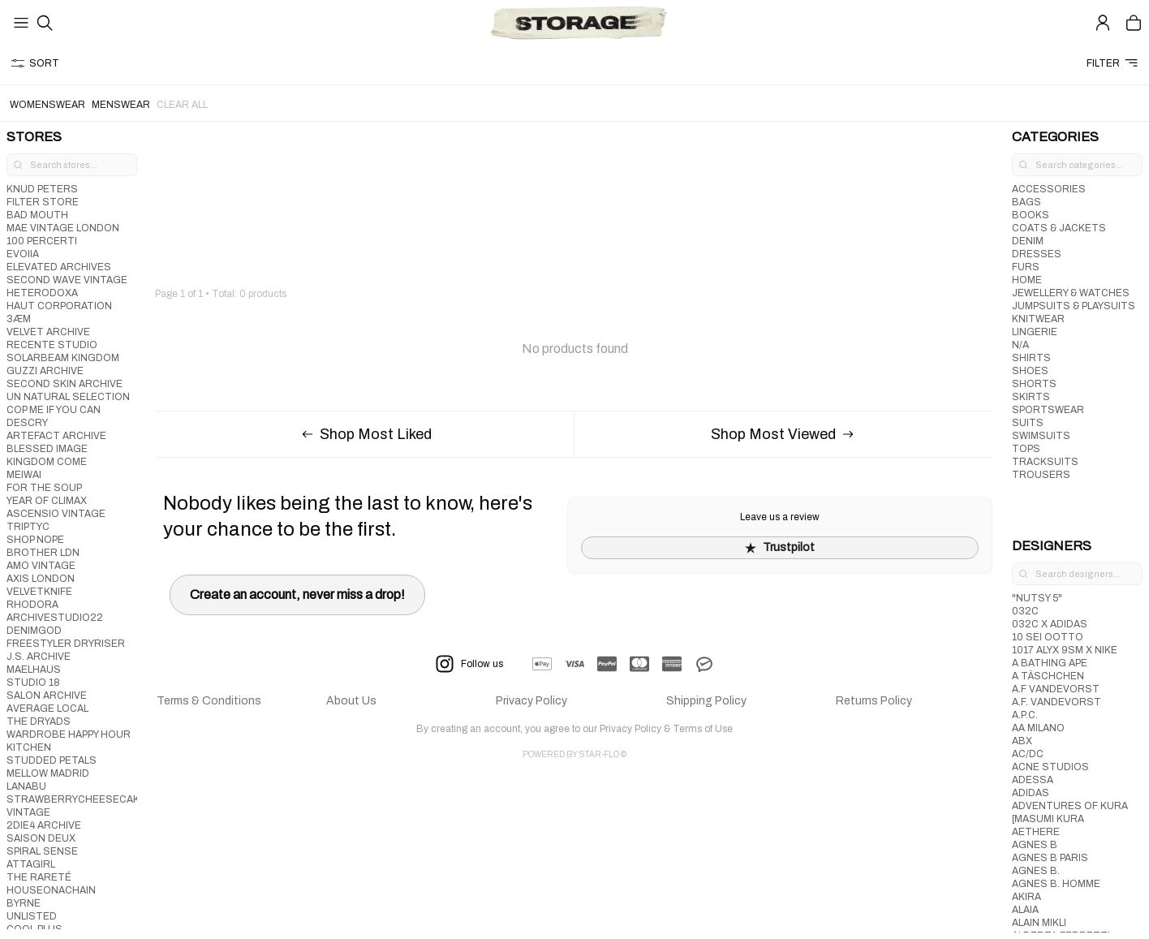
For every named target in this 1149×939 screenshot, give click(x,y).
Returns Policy (874, 701)
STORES (34, 137)
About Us (351, 701)
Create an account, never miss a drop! (297, 594)
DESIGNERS (1051, 546)
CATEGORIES (1055, 137)
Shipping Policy (706, 701)
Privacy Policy (531, 701)
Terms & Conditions (209, 701)
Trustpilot (780, 547)
